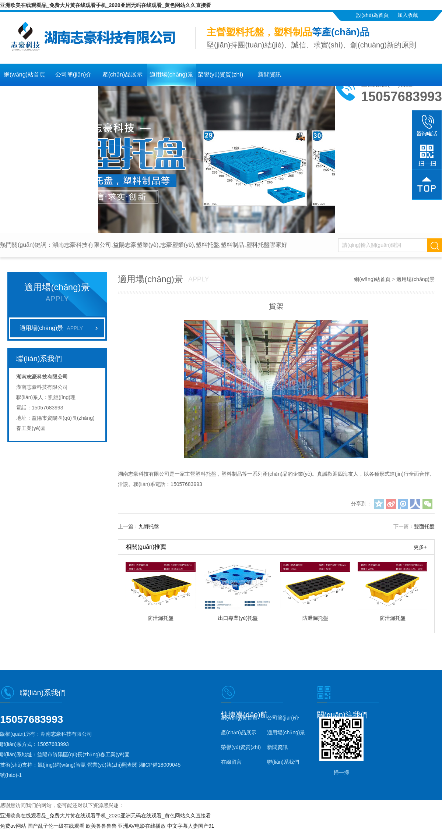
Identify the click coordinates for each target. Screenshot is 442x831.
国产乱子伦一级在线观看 (56, 826)
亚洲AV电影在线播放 (142, 826)
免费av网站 (13, 826)
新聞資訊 (269, 74)
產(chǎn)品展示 (122, 74)
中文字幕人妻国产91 (190, 826)
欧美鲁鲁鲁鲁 (101, 826)
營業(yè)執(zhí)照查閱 (112, 765)
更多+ (420, 547)
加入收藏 (407, 15)
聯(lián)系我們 (387, 26)
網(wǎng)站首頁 (24, 74)
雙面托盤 (424, 526)
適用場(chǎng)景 (171, 74)
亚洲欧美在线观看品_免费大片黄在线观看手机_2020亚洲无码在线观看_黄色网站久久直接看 (105, 5)
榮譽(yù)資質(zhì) (220, 74)
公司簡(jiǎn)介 (73, 74)
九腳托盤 (148, 526)
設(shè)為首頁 (372, 15)
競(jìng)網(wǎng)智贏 (62, 765)
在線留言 (24, 96)
